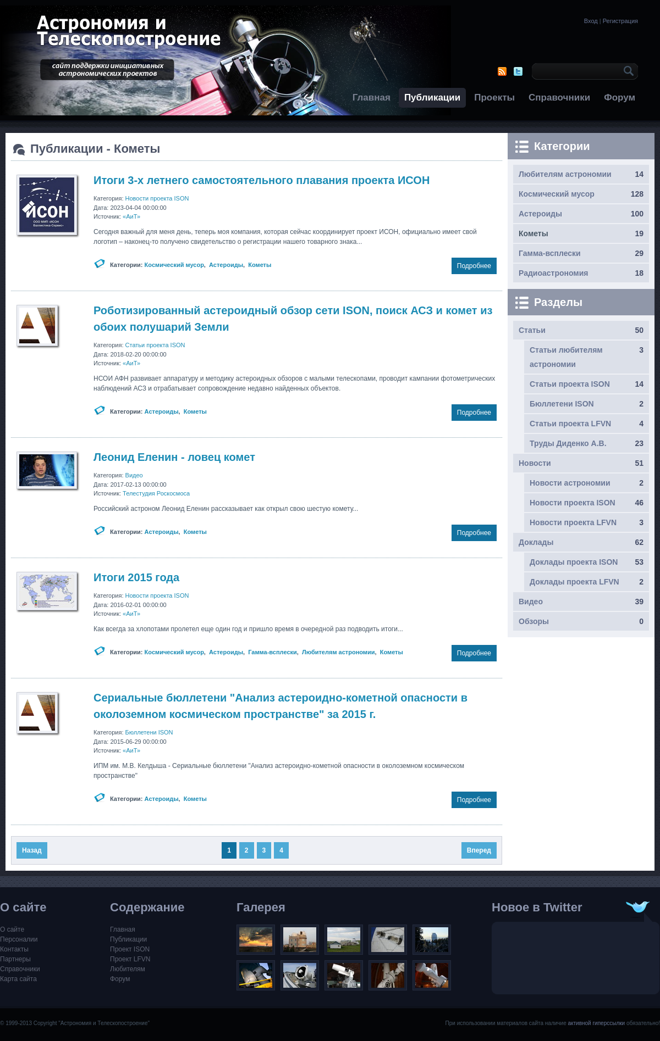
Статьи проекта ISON (155, 345)
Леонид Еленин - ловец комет (174, 457)
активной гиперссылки (596, 1023)
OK (627, 71)
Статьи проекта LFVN (570, 423)
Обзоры (534, 621)
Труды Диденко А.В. (568, 443)
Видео (134, 475)
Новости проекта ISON (157, 198)
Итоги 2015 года (136, 577)
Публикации (432, 97)
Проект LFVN (130, 959)
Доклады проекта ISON (574, 562)
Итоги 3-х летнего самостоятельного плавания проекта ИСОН (262, 180)
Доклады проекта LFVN (574, 581)
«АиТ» (131, 216)
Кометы (259, 264)
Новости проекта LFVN (573, 522)
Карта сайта (18, 979)
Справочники (559, 97)
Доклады (536, 542)
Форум (619, 97)
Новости (535, 463)
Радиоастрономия (553, 273)
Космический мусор (174, 264)
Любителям (127, 969)
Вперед (479, 850)
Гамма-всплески (272, 652)
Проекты (494, 97)
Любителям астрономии (338, 652)
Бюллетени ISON (149, 732)
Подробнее (474, 266)
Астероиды (226, 264)
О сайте (12, 929)
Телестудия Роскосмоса (156, 493)
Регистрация (620, 21)
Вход (591, 21)
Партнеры (15, 959)
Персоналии (19, 939)
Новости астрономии (570, 482)
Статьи (532, 330)
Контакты (14, 949)
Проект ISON (130, 949)
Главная (372, 97)
